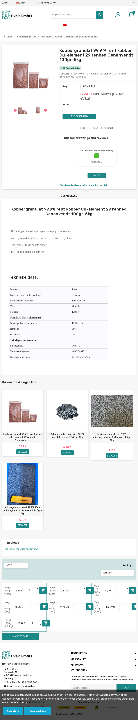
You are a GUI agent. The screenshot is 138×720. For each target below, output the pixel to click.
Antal (66, 104)
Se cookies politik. (41, 702)
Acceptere (13, 711)
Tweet (93, 128)
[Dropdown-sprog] (22, 2)
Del (83, 128)
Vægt (66, 86)
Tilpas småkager (37, 711)
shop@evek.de (28, 687)
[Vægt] (97, 86)
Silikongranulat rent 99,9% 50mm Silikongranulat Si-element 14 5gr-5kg (22, 510)
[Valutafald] (6, 2)
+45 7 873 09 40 (46, 3)
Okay (126, 689)
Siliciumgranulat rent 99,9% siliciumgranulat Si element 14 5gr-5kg (112, 437)
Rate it (96, 175)
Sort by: (127, 566)
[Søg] (76, 15)
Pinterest (107, 128)
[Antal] (79, 109)
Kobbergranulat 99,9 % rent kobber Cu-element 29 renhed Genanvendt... (22, 437)
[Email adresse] (93, 689)
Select (108, 574)
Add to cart (43, 592)
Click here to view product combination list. (83, 185)
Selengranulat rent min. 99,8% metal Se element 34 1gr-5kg (67, 436)
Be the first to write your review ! (21, 550)
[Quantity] (31, 591)
